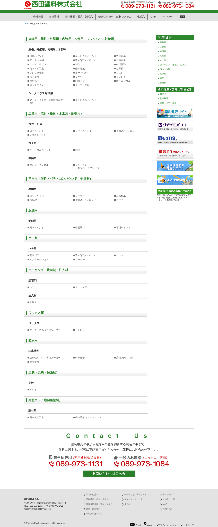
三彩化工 (121, 195)
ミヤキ (78, 76)
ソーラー (80, 195)
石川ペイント (123, 227)
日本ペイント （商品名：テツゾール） (88, 166)
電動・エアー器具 (168, 103)
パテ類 (163, 60)
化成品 (141, 16)
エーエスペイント (39, 64)
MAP (153, 16)
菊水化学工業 (37, 417)
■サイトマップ (187, 525)
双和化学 (121, 56)
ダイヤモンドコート (133, 499)
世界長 (119, 68)
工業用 (163, 47)
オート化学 (81, 72)
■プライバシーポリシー (167, 525)
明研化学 (34, 80)
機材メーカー (166, 94)
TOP (27, 23)
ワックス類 (165, 69)
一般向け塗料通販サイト (135, 494)
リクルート (168, 16)
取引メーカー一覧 (94, 514)
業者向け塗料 (92, 494)
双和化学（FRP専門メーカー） (46, 357)
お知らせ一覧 (169, 499)
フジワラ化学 (37, 72)
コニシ (119, 72)
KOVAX (34, 199)
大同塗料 (34, 76)
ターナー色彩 (82, 84)
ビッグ (119, 199)
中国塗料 (121, 64)
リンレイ (121, 76)
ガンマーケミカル (39, 164)
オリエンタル (123, 80)
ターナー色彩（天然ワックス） (46, 330)
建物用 (163, 42)
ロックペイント (38, 84)
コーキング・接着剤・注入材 (173, 65)
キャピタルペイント (86, 56)
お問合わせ (168, 509)
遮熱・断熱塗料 (93, 509)
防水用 (163, 74)
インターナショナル (40, 259)
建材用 (163, 83)
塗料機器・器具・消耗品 (79, 16)
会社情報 (38, 16)
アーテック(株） (38, 60)
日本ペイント (37, 56)
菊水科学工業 (37, 68)
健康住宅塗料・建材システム (115, 16)
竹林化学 (121, 60)
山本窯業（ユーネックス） (89, 417)
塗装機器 (164, 98)
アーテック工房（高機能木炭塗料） (46, 101)
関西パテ (80, 80)
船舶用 (163, 56)
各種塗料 (54, 16)
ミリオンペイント (39, 134)
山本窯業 (80, 68)
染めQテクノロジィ (85, 60)
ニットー (121, 255)
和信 (77, 64)
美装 (162, 78)
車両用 (163, 51)
